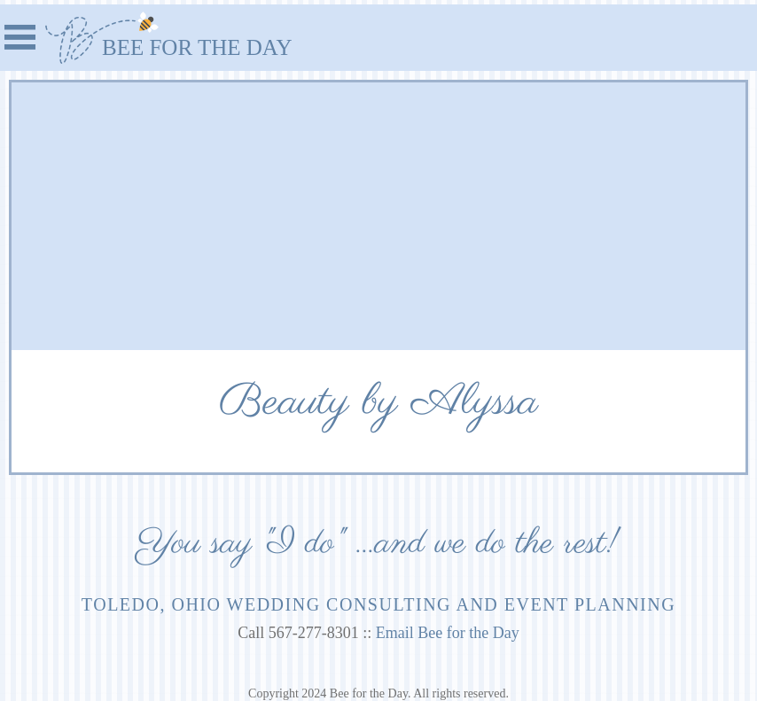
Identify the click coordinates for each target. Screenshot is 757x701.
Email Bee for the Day (447, 633)
